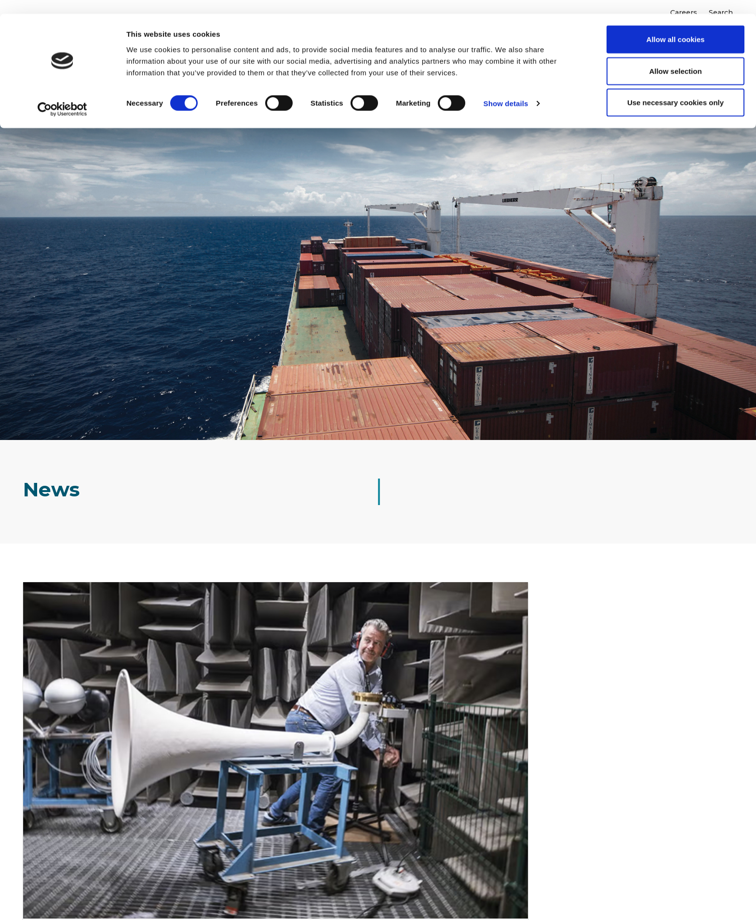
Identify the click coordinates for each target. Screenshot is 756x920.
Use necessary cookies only (675, 88)
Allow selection (675, 57)
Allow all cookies (676, 25)
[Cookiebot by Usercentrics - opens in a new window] (62, 95)
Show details (506, 89)
